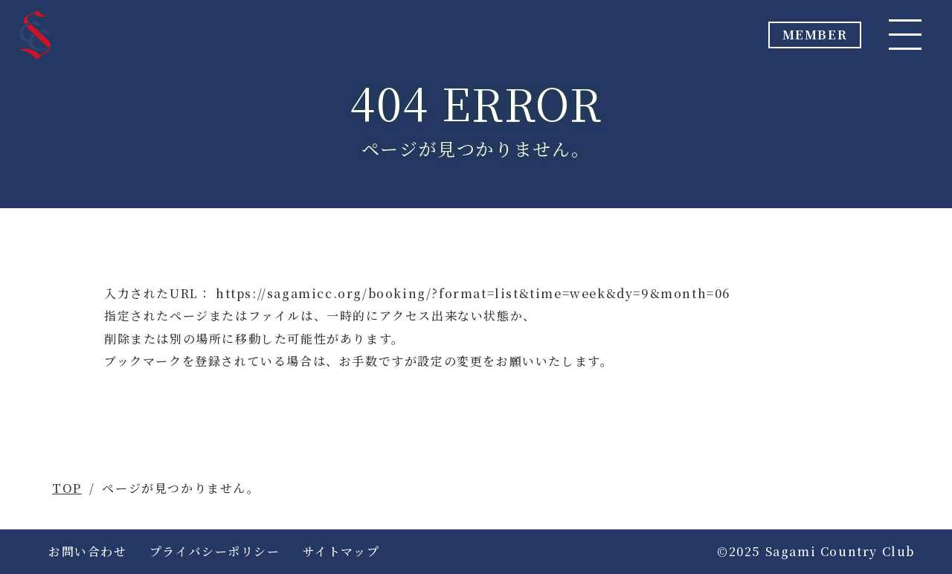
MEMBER (789, 39)
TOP (67, 488)
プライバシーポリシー (214, 551)
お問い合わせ (87, 551)
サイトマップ (341, 551)
